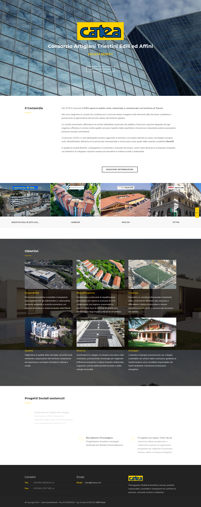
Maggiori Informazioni (119, 169)
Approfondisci (100, 69)
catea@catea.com (93, 482)
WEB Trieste (100, 502)
